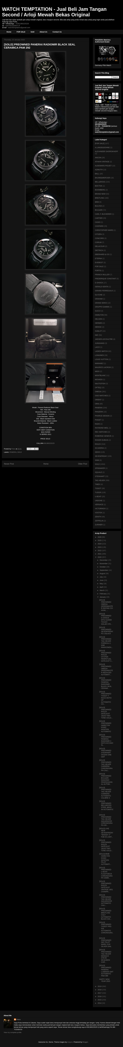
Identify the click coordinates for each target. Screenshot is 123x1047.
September (104, 570)
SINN (97, 460)
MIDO (97, 371)
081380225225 (49, 443)
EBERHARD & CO (102, 254)
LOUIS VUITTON (101, 359)
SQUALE (98, 472)
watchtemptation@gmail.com (19, 28)
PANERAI (13, 452)
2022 (100, 550)
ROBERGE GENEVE (103, 436)
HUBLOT (98, 331)
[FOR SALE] (99, 143)
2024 (100, 544)
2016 (100, 996)
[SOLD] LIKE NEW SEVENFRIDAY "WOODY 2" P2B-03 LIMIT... (106, 833)
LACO (97, 347)
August (102, 573)
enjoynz (70, 1042)
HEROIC (98, 327)
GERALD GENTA (101, 287)
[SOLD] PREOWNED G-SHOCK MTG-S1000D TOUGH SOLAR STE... (105, 619)
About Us (43, 32)
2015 (100, 1000)
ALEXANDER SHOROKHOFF (106, 151)
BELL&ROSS (100, 182)
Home (9, 32)
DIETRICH (99, 250)
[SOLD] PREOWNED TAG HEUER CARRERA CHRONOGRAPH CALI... (106, 765)
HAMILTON (99, 315)
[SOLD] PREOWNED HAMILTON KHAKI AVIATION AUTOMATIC (105, 726)
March (102, 590)
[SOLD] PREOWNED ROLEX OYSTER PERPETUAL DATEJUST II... (106, 656)
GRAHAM (98, 299)
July (101, 577)
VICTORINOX (100, 509)
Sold (32, 32)
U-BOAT (98, 496)
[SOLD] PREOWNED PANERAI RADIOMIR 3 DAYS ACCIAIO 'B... (106, 740)
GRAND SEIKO (101, 303)
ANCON (98, 158)
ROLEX (98, 444)
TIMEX (97, 484)
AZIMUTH (99, 170)
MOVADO (98, 379)
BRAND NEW (100, 194)
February (103, 594)
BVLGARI (98, 210)
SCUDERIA (99, 448)
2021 (100, 554)
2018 (100, 990)
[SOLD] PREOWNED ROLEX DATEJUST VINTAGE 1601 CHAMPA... (106, 886)
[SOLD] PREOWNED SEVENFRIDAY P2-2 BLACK (106, 630)
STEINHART (100, 476)
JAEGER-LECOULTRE (104, 339)
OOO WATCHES (101, 396)
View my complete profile (12, 1032)
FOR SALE (21, 32)
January (103, 597)
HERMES (98, 323)
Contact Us (57, 32)
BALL (97, 174)
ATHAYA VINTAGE (102, 162)
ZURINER (99, 525)
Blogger (85, 1042)
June (102, 580)
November (104, 564)
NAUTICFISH (100, 384)
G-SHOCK (99, 283)
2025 (100, 540)
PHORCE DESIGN (102, 416)
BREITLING (99, 198)
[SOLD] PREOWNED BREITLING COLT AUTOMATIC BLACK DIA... (105, 914)
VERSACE (99, 504)
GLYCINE (98, 295)
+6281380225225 (22, 24)
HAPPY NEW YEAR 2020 (104, 980)
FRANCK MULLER (102, 275)
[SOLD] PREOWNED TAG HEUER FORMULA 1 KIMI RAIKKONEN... (106, 642)
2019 (100, 986)
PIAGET (98, 420)
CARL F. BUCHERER (103, 214)
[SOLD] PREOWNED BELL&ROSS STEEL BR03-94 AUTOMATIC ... (106, 806)
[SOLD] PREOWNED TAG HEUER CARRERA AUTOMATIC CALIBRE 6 (105, 793)
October (103, 567)
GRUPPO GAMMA (102, 307)
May (101, 584)
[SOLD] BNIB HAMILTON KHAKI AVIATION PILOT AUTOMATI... (105, 859)
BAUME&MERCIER (102, 178)
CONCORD (99, 238)
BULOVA (98, 206)
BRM (97, 202)
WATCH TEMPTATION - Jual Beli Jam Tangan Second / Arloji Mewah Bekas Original (54, 11)
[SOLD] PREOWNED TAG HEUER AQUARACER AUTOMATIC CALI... (105, 900)
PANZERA (99, 412)
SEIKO (97, 452)
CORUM (98, 242)
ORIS (97, 404)
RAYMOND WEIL (101, 428)
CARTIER (98, 218)
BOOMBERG (100, 190)
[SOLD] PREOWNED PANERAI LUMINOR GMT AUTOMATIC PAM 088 (106, 970)
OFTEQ (98, 387)
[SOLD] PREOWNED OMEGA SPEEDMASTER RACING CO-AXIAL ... (106, 605)
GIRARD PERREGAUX (104, 291)
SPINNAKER (100, 468)
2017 (100, 993)
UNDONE (98, 501)
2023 (100, 547)
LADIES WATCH (101, 351)
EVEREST (99, 263)
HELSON (98, 319)
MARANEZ (99, 363)
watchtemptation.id (12, 26)
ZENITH (98, 517)
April (102, 587)
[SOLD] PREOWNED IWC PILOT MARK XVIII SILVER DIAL (105, 942)
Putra (18, 1019)
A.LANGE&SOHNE (102, 147)
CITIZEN (98, 234)
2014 (100, 1003)
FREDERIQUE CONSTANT (105, 279)
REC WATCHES (101, 432)
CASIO (97, 222)
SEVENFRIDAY (101, 456)
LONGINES (99, 355)
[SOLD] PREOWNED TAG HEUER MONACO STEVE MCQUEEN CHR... (105, 956)
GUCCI (97, 311)
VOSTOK (98, 513)
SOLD (19, 452)
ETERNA (98, 258)
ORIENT (98, 400)
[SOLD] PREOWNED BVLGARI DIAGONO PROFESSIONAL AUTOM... (105, 779)
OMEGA (98, 392)
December (104, 560)
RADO (97, 424)
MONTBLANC (100, 375)
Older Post (82, 464)
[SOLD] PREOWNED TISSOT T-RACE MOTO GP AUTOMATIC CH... (105, 698)
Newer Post (9, 464)
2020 (100, 557)
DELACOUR (100, 246)
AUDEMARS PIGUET (103, 166)
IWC (96, 335)
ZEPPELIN (99, 521)
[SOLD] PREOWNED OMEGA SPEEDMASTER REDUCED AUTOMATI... (106, 669)
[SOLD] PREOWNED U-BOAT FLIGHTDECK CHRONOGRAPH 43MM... (106, 873)
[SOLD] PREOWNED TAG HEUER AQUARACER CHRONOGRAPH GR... (106, 820)
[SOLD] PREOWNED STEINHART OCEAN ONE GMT (105, 753)
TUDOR (98, 492)
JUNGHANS (99, 343)
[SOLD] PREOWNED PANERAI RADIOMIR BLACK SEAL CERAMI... (105, 683)
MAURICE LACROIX (103, 367)
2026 (100, 537)
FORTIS (98, 270)
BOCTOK (98, 186)
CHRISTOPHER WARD (104, 230)
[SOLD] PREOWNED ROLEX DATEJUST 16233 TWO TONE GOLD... (106, 712)
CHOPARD (99, 226)
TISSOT (98, 488)
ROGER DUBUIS (101, 440)
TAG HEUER (100, 480)
